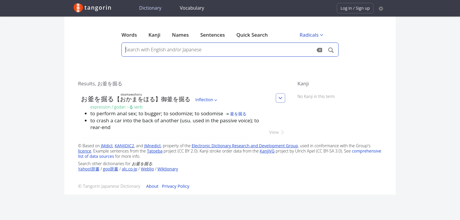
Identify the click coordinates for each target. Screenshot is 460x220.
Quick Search (252, 34)
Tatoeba (155, 151)
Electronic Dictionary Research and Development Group (245, 145)
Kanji (154, 34)
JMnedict (152, 145)
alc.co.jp (129, 169)
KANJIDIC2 (124, 145)
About (152, 186)
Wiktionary (168, 169)
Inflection (206, 99)
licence (84, 151)
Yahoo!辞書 (88, 169)
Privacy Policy (176, 186)
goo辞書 (110, 169)
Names (180, 34)
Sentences (212, 34)
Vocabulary (192, 8)
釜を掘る (238, 113)
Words (129, 34)
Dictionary (150, 8)
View (277, 132)
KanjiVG (267, 151)
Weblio (147, 169)
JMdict (107, 145)
